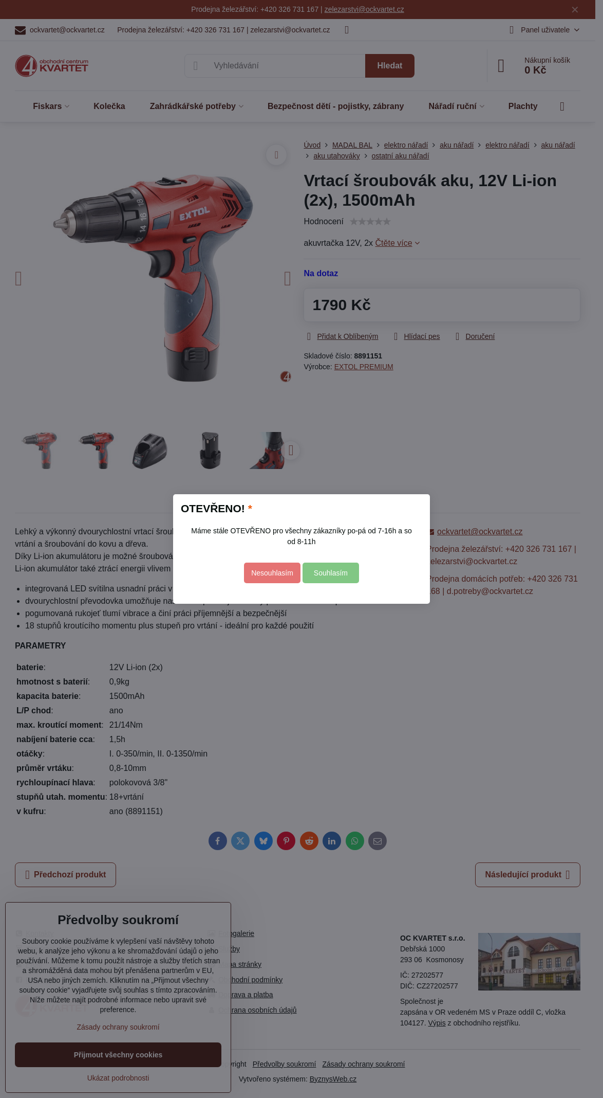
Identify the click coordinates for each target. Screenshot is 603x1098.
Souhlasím (331, 573)
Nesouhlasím (272, 573)
